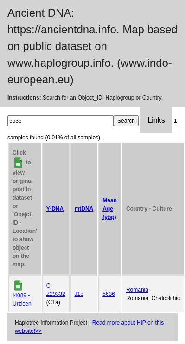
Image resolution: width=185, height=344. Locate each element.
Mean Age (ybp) (109, 208)
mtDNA (84, 209)
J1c (79, 294)
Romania (137, 290)
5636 (108, 294)
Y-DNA (55, 209)
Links (156, 120)
